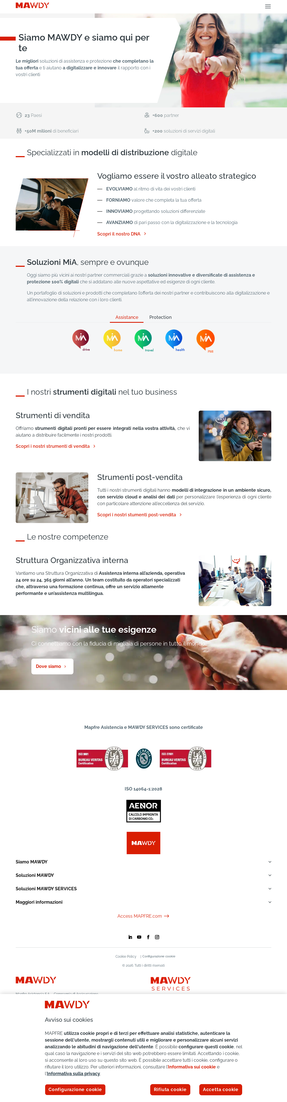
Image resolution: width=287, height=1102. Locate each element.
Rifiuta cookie (170, 1089)
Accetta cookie (221, 1089)
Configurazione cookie (160, 956)
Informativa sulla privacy (73, 1073)
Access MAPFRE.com (143, 916)
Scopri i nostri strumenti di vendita (56, 446)
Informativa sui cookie (192, 1067)
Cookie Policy (124, 957)
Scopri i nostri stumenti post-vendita (140, 515)
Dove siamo (48, 666)
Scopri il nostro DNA (122, 233)
